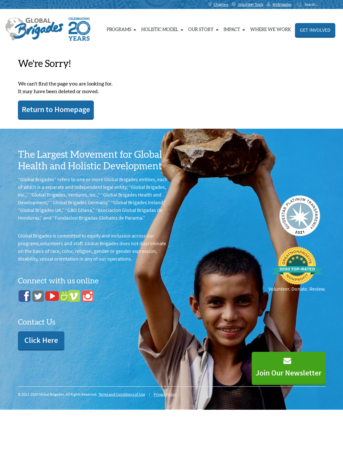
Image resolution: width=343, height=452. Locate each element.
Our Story (203, 29)
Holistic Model (162, 29)
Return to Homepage (56, 109)
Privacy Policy (165, 394)
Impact (234, 29)
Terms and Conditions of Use (122, 394)
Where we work (270, 30)
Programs (121, 29)
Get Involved (315, 30)
